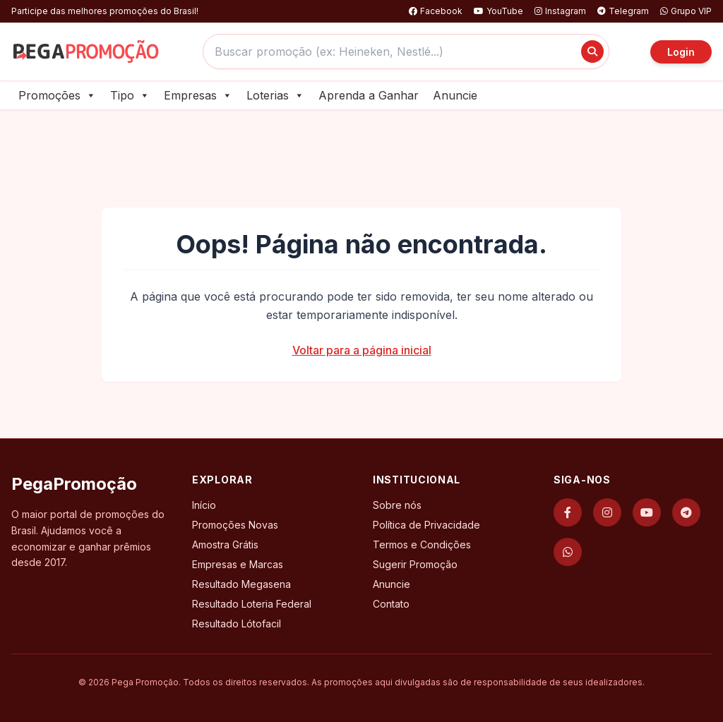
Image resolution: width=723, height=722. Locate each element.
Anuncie (455, 95)
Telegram (623, 11)
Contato (391, 604)
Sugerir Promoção (415, 564)
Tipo (130, 95)
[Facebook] (568, 512)
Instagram (560, 11)
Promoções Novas (235, 525)
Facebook (435, 11)
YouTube (498, 11)
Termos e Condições (422, 544)
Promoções (57, 95)
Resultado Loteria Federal (251, 604)
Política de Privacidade (426, 525)
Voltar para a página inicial (361, 350)
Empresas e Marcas (237, 564)
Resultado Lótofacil (236, 624)
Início (204, 505)
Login (681, 52)
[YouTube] (647, 512)
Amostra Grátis (225, 544)
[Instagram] (607, 512)
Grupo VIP (686, 11)
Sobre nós (397, 505)
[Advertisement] (361, 149)
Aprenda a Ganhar (368, 95)
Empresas (198, 95)
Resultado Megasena (241, 584)
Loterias (275, 95)
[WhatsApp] (568, 552)
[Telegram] (686, 512)
